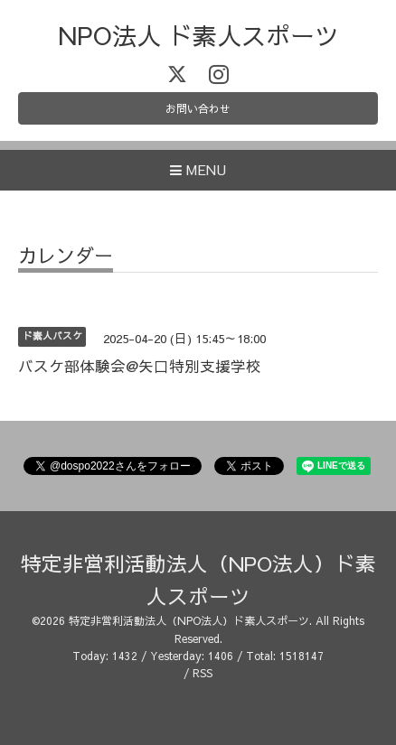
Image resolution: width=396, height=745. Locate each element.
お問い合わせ (198, 108)
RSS (202, 673)
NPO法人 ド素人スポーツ (198, 34)
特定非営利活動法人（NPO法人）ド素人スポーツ (189, 620)
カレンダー (65, 257)
